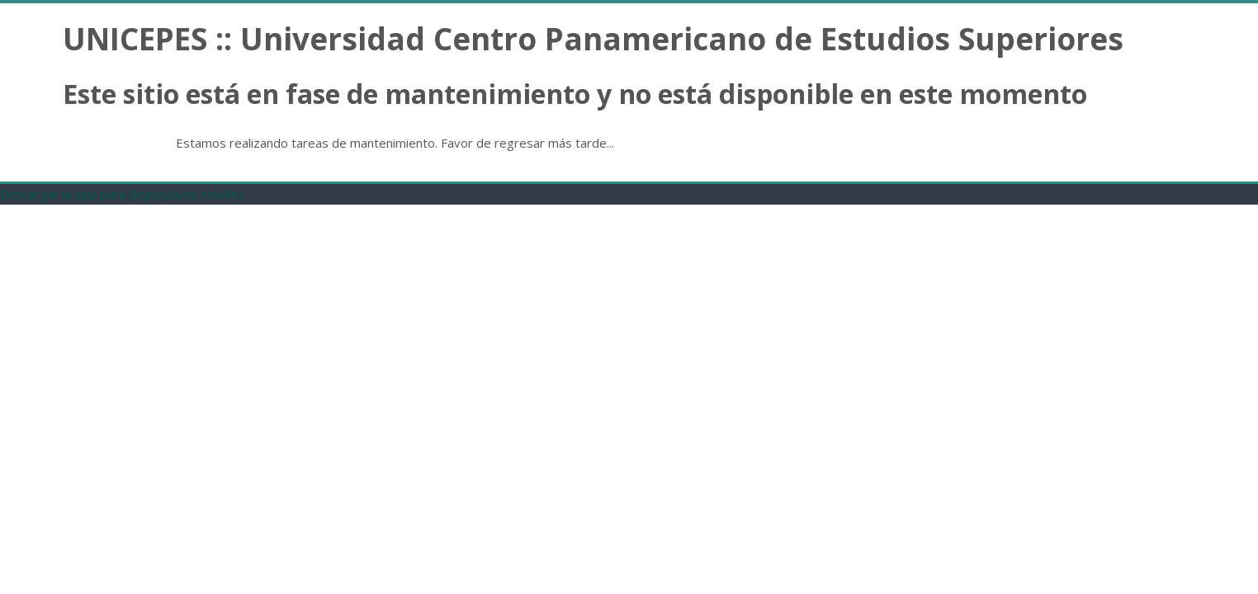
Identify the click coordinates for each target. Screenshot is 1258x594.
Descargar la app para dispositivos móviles (122, 194)
